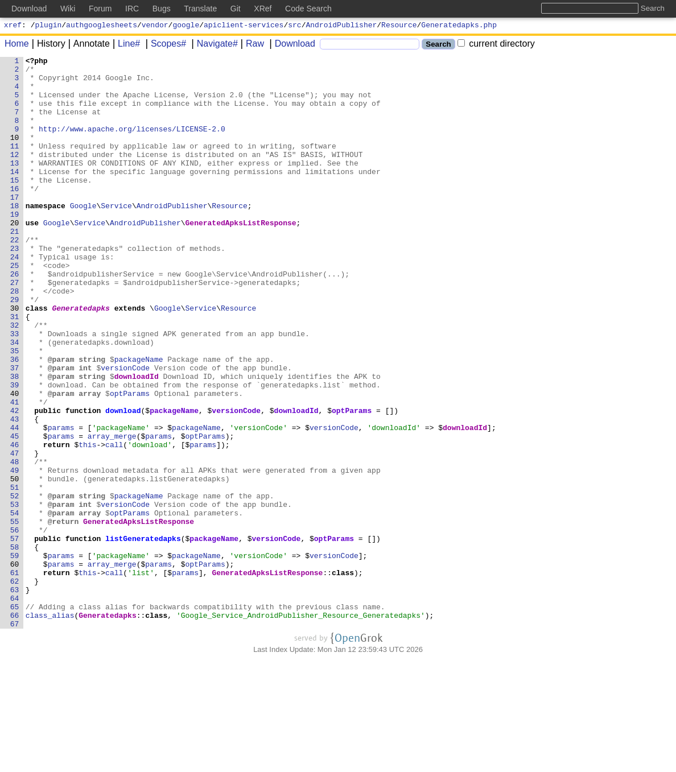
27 (14, 328)
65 (14, 717)
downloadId (136, 441)
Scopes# (164, 45)
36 (14, 420)
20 (14, 256)
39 (14, 451)
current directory (496, 45)
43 (14, 492)
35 (14, 410)
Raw (251, 45)
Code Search (308, 8)
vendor (155, 26)
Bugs (161, 8)
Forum (100, 8)
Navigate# (213, 45)
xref (13, 26)
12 (14, 175)
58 (14, 646)
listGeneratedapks (144, 635)
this (88, 523)
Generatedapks (81, 359)
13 (14, 185)
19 (14, 246)
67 (14, 738)
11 (14, 164)
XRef (262, 8)
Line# (125, 45)
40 (14, 461)
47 (14, 533)
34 (14, 400)
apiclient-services (243, 26)
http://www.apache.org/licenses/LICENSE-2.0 (132, 144)
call (114, 523)
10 (14, 154)
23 (14, 287)
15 (14, 205)
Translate (200, 8)
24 (14, 297)
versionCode (125, 431)
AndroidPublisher (341, 26)
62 (14, 687)
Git (235, 8)
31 (14, 369)
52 (14, 584)
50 (14, 564)
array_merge (112, 512)
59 (14, 656)
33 (14, 390)
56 (14, 625)
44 (14, 502)
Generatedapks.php (459, 26)
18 (14, 236)
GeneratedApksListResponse (241, 256)
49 (14, 553)
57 (14, 635)
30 (14, 359)
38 (14, 441)
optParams (130, 461)
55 (14, 615)
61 (14, 676)
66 (14, 728)
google (185, 26)
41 (14, 471)
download (123, 482)
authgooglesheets (101, 26)
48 (14, 543)
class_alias (50, 728)
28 (14, 338)
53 (14, 594)
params (61, 502)
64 (14, 707)
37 (14, 431)
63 (14, 697)
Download (291, 45)
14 (14, 195)
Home (17, 45)
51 (14, 574)
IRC (132, 8)
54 (14, 605)
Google (83, 236)
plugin (48, 26)
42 (14, 482)
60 (14, 666)
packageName (138, 420)
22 (14, 277)
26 (14, 318)
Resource (399, 26)
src (294, 26)
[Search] (369, 45)
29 (14, 349)
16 (14, 215)
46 (14, 523)
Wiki (67, 8)
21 (14, 267)
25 (14, 308)
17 (14, 226)
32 (14, 379)
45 (14, 512)
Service (117, 236)
